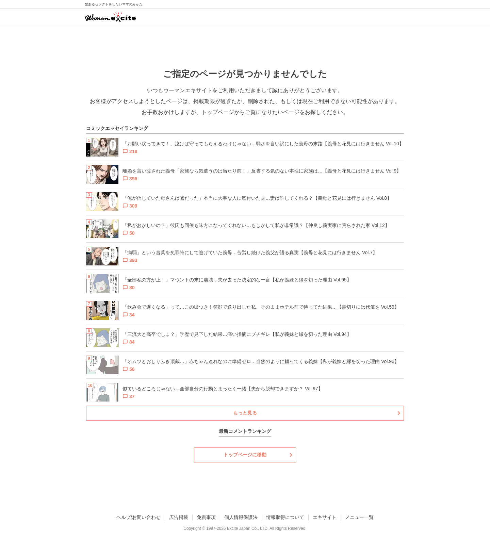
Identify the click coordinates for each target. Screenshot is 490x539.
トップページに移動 (245, 454)
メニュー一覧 (359, 517)
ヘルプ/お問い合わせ (138, 517)
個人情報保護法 (241, 517)
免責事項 (206, 517)
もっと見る (245, 412)
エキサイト (325, 517)
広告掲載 (178, 517)
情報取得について (285, 517)
